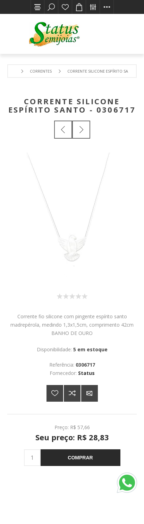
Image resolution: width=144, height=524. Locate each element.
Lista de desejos (65, 7)
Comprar (80, 457)
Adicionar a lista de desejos (54, 393)
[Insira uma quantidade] (32, 457)
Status (86, 373)
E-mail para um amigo (89, 393)
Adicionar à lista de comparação (72, 393)
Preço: (61, 427)
